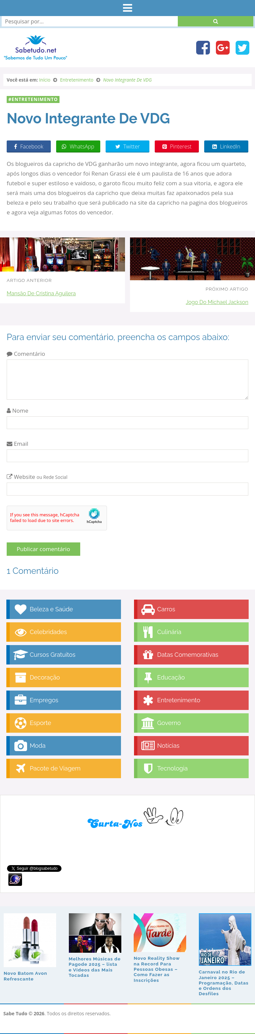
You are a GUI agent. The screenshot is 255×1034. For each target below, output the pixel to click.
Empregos (35, 700)
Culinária (161, 632)
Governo (161, 723)
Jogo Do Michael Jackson (217, 302)
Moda (29, 746)
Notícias (160, 746)
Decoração (36, 678)
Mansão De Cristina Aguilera (41, 293)
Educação (163, 678)
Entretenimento (35, 99)
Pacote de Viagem (47, 768)
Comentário (26, 353)
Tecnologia (164, 768)
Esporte (32, 723)
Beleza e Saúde (43, 609)
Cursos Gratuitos (44, 655)
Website (37, 477)
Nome (17, 410)
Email (17, 443)
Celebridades (40, 632)
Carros (158, 609)
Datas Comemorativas (180, 655)
